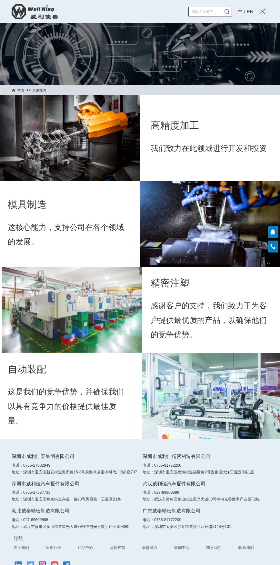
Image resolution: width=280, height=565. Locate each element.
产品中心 (114, 547)
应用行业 (82, 547)
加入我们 (242, 547)
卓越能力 (39, 90)
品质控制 (146, 547)
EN (250, 11)
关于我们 (49, 547)
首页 (21, 90)
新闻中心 (210, 547)
